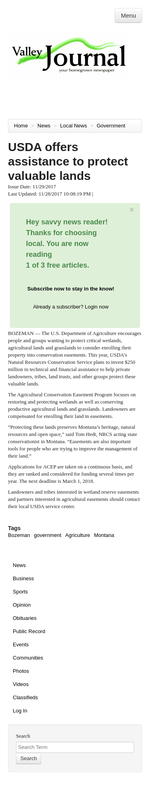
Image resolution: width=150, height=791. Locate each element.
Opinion (22, 605)
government (48, 535)
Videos (21, 684)
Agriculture (77, 535)
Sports (20, 592)
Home (21, 126)
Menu (128, 15)
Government (112, 126)
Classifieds (25, 697)
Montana (104, 535)
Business (23, 578)
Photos (21, 671)
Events (21, 645)
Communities (28, 658)
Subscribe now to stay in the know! (70, 289)
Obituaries (24, 618)
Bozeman (19, 535)
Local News (74, 126)
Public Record (29, 631)
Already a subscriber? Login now (71, 307)
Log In (20, 711)
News (45, 126)
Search (23, 736)
